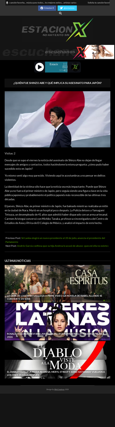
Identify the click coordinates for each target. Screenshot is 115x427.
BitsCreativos (59, 389)
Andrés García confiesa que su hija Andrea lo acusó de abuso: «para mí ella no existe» (63, 245)
